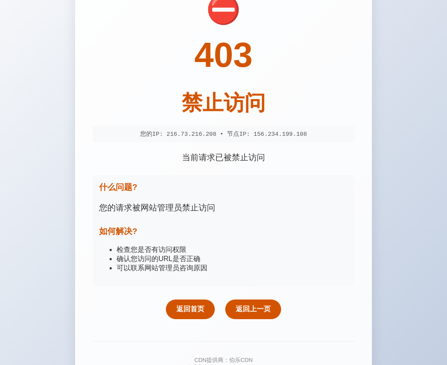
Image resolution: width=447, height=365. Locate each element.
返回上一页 (253, 309)
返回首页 (190, 309)
